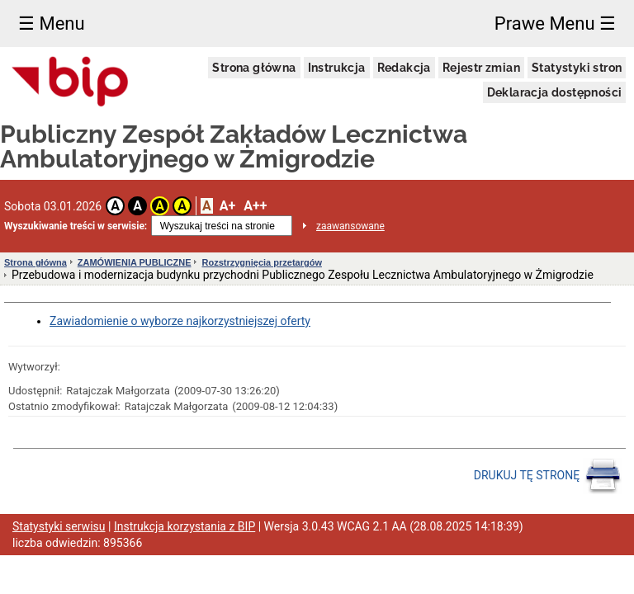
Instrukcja (337, 67)
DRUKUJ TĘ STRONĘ (548, 476)
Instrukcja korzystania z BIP (184, 526)
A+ (227, 206)
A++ (255, 206)
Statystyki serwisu (59, 526)
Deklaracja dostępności (554, 92)
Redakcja (404, 67)
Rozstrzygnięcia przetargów (261, 262)
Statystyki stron (577, 67)
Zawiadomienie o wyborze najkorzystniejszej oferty (180, 321)
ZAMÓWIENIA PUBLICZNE (135, 262)
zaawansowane (350, 226)
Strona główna (254, 67)
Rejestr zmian (481, 67)
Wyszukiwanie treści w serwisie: (75, 226)
